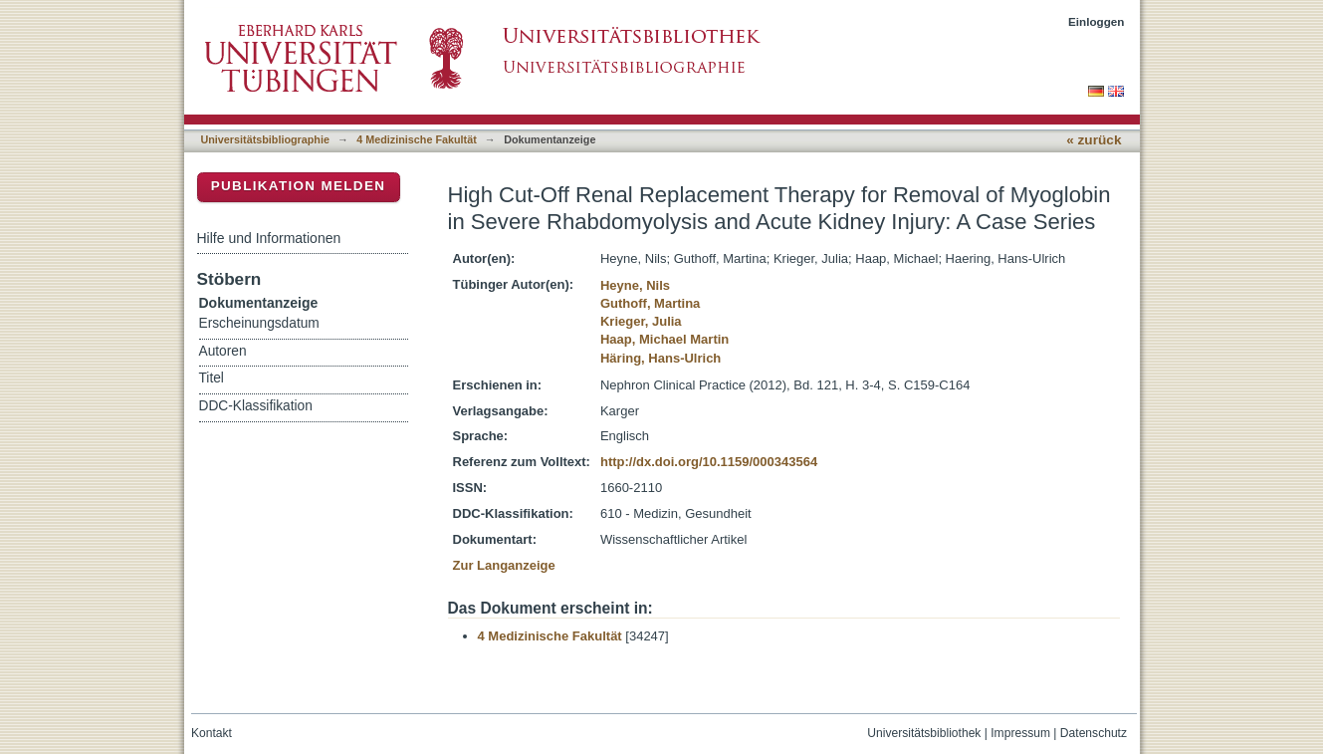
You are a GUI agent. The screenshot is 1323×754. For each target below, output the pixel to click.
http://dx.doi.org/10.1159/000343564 (708, 461)
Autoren (223, 351)
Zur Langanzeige (504, 565)
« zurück (1093, 139)
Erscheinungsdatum (259, 323)
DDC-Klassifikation (256, 405)
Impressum (1020, 733)
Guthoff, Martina (650, 303)
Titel (211, 378)
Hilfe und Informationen (269, 238)
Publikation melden (298, 185)
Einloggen (1096, 21)
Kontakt (211, 733)
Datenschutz (1093, 733)
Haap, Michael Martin (664, 339)
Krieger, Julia (641, 321)
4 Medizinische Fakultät (416, 139)
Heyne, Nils (635, 285)
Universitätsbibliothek (924, 733)
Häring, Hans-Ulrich (660, 358)
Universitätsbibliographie (265, 139)
